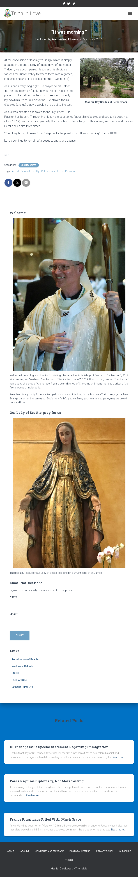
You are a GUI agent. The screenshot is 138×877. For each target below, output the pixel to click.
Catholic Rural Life (22, 686)
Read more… (119, 757)
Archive (24, 851)
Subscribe (125, 851)
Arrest (15, 171)
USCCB (16, 673)
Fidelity (35, 171)
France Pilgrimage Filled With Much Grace (45, 819)
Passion (70, 171)
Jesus (60, 171)
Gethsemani (48, 171)
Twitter (68, 4)
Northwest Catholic (23, 666)
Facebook (64, 4)
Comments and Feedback (49, 851)
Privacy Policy (104, 851)
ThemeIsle (81, 868)
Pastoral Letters (80, 851)
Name (24, 600)
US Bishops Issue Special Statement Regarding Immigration (59, 747)
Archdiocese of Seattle (25, 659)
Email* (24, 618)
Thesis (69, 860)
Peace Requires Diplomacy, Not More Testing (47, 781)
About (10, 851)
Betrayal (25, 171)
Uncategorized (28, 165)
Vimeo (73, 4)
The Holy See (19, 680)
